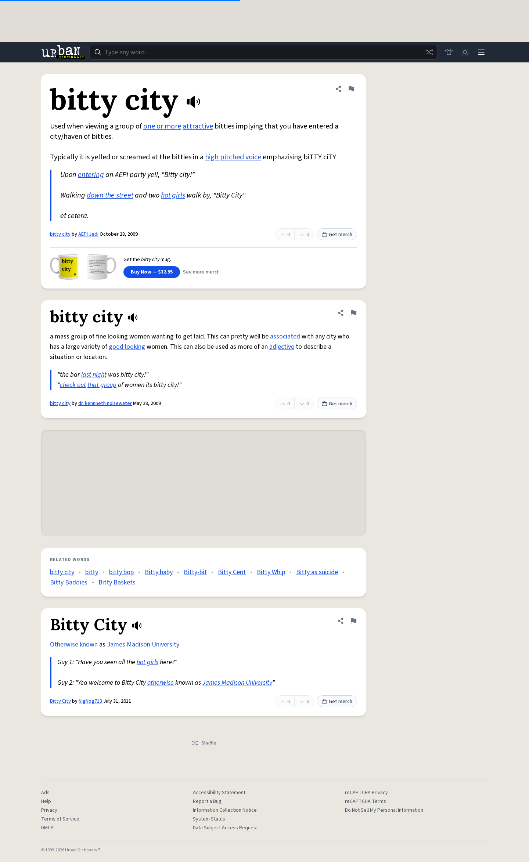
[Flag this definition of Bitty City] (353, 621)
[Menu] (481, 52)
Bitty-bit (195, 572)
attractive (198, 126)
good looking (127, 346)
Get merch (336, 234)
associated (285, 336)
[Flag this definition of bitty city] (351, 89)
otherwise (160, 682)
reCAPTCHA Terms (365, 801)
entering (91, 175)
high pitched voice (233, 157)
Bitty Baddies (68, 582)
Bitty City (60, 701)
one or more (162, 126)
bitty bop (121, 572)
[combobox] (264, 52)
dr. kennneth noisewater (105, 403)
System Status (209, 819)
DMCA (47, 828)
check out (73, 385)
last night (94, 374)
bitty (91, 572)
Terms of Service (60, 819)
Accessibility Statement (219, 792)
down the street (110, 195)
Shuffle (203, 743)
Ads (45, 792)
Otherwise (64, 644)
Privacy (49, 810)
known (89, 644)
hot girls (173, 195)
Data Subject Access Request (225, 828)
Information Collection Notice (225, 810)
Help (46, 801)
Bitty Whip (271, 572)
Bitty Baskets (117, 582)
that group (101, 385)
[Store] (449, 52)
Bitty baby (159, 572)
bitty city (60, 234)
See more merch (201, 272)
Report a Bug (207, 801)
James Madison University (143, 644)
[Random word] (429, 52)
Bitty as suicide (317, 572)
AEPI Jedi (88, 234)
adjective (281, 346)
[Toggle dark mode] (465, 52)
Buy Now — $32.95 (152, 272)
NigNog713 (90, 701)
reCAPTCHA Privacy (366, 792)
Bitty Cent (232, 572)
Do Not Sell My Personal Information (384, 810)
